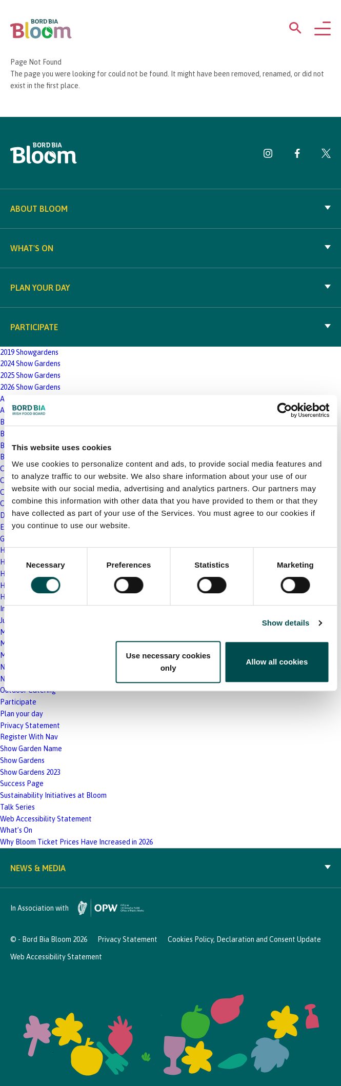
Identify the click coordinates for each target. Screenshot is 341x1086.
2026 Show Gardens (30, 387)
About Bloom (170, 208)
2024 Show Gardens (30, 363)
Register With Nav (29, 737)
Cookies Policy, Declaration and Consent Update (244, 939)
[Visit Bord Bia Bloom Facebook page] (297, 155)
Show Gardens (22, 760)
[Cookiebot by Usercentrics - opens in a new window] (284, 410)
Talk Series (17, 807)
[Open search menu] (295, 30)
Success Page (22, 783)
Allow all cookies (277, 661)
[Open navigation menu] (322, 29)
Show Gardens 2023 (30, 772)
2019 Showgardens (29, 352)
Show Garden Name (31, 749)
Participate (170, 327)
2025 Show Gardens (30, 375)
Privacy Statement (30, 725)
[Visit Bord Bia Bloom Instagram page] (268, 155)
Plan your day (170, 287)
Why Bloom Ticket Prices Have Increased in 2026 (76, 842)
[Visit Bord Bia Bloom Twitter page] (326, 155)
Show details (286, 622)
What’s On (16, 830)
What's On (170, 248)
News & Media (170, 868)
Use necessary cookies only (168, 661)
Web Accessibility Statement (46, 819)
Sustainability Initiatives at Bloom (53, 795)
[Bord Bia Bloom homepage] (41, 29)
